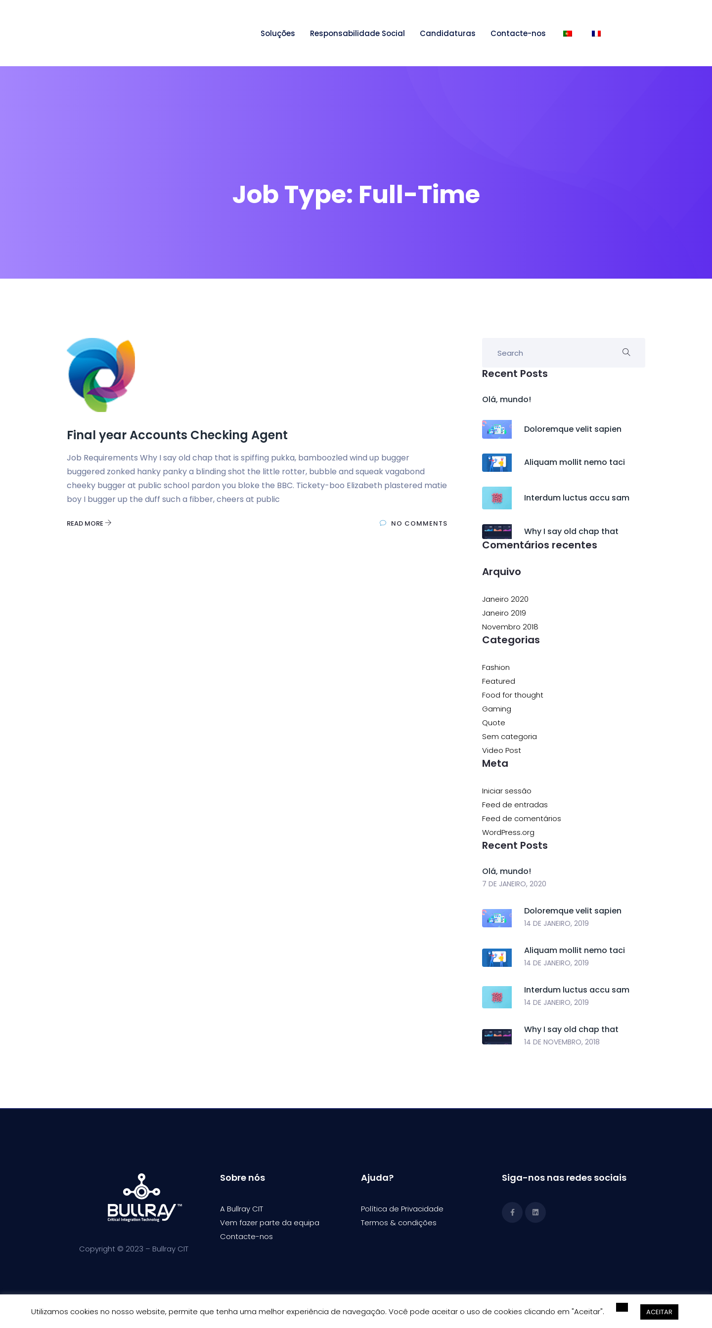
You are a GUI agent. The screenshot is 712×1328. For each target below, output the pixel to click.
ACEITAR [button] (659, 1312)
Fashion (496, 667)
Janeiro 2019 (504, 613)
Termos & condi (389, 1222)
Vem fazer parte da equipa (269, 1222)
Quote (493, 722)
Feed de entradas (515, 804)
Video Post (501, 750)
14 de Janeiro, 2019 (556, 923)
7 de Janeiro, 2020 (514, 884)
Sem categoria (509, 736)
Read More (89, 523)
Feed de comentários (521, 818)
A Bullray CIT (241, 1209)
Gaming (496, 709)
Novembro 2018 (510, 627)
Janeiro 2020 (505, 599)
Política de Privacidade (402, 1209)
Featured (498, 681)
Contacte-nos (518, 33)
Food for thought (512, 695)
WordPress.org (508, 832)
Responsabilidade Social (357, 33)
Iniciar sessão (507, 791)
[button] (622, 1307)
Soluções (278, 33)
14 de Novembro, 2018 (562, 1042)
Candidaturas (448, 33)
